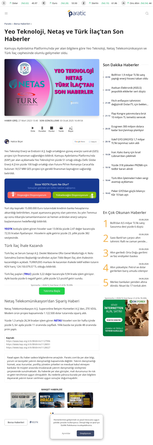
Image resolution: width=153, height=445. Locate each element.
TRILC (27, 273)
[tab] (50, 412)
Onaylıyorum (85, 433)
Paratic (8, 23)
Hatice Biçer (17, 141)
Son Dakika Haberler (121, 64)
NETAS (58, 319)
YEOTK (8, 228)
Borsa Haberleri (22, 23)
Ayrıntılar (66, 433)
